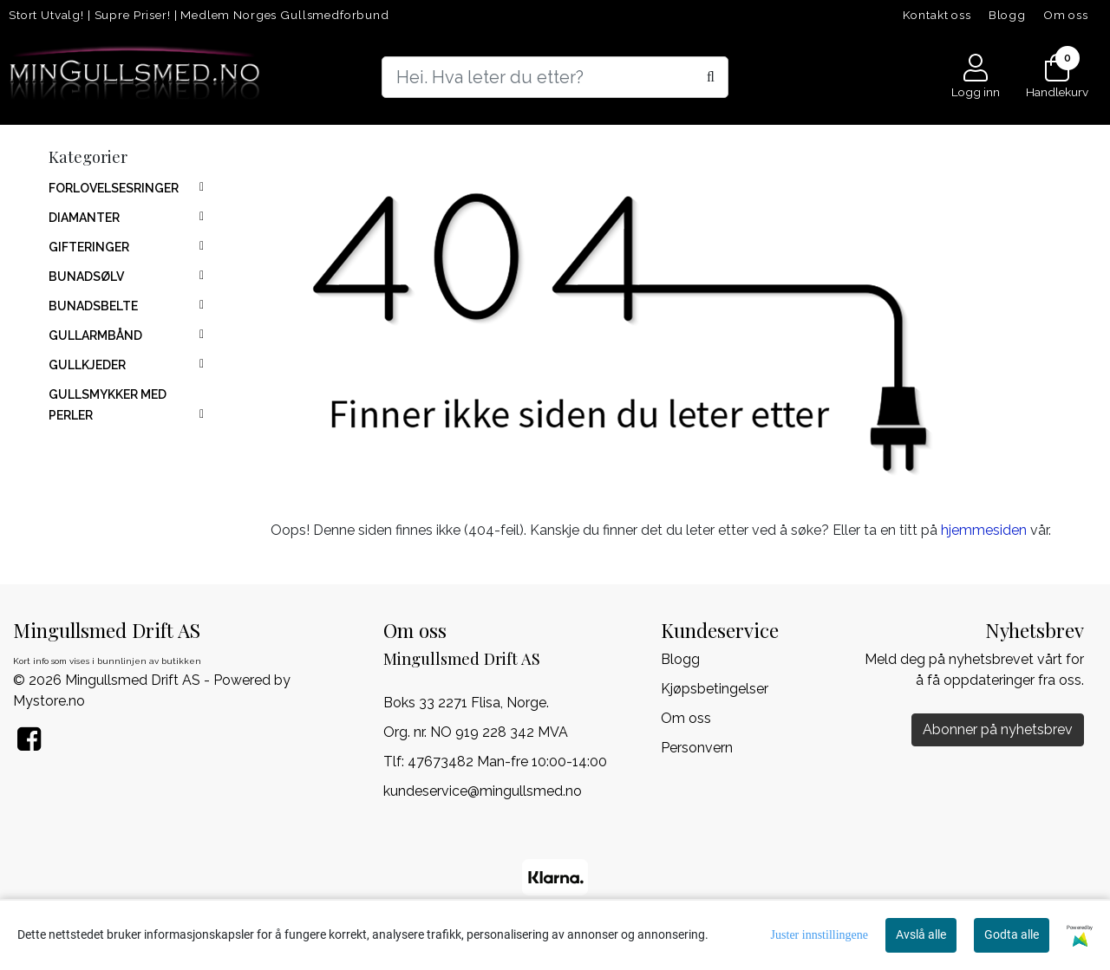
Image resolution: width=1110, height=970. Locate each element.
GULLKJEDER (87, 365)
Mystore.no (49, 701)
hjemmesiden (984, 530)
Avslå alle (921, 934)
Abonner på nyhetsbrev (998, 729)
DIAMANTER (84, 218)
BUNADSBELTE (93, 306)
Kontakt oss (937, 15)
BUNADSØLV (86, 276)
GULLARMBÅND (95, 335)
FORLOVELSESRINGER (114, 188)
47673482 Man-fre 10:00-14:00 (507, 761)
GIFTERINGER (89, 247)
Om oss (1065, 15)
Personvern (697, 747)
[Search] (555, 77)
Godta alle (1011, 934)
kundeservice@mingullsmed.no (482, 791)
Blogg (1007, 15)
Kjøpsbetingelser (714, 688)
